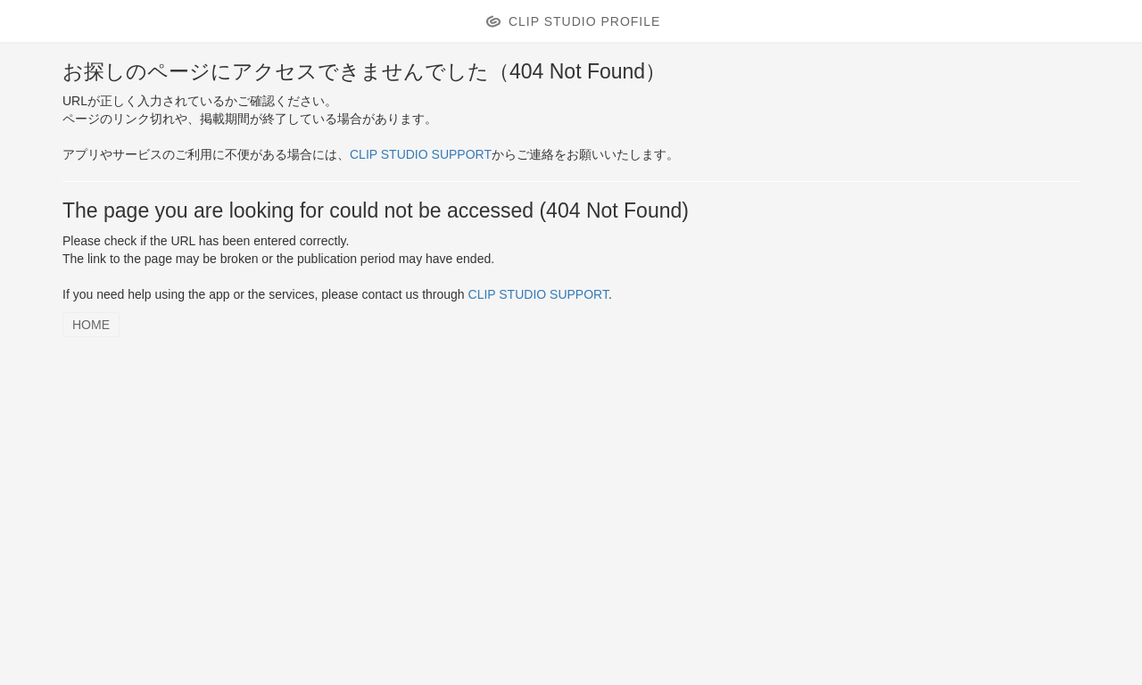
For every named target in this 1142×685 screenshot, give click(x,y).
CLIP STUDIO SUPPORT (421, 154)
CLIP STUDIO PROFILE (584, 21)
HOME (91, 325)
